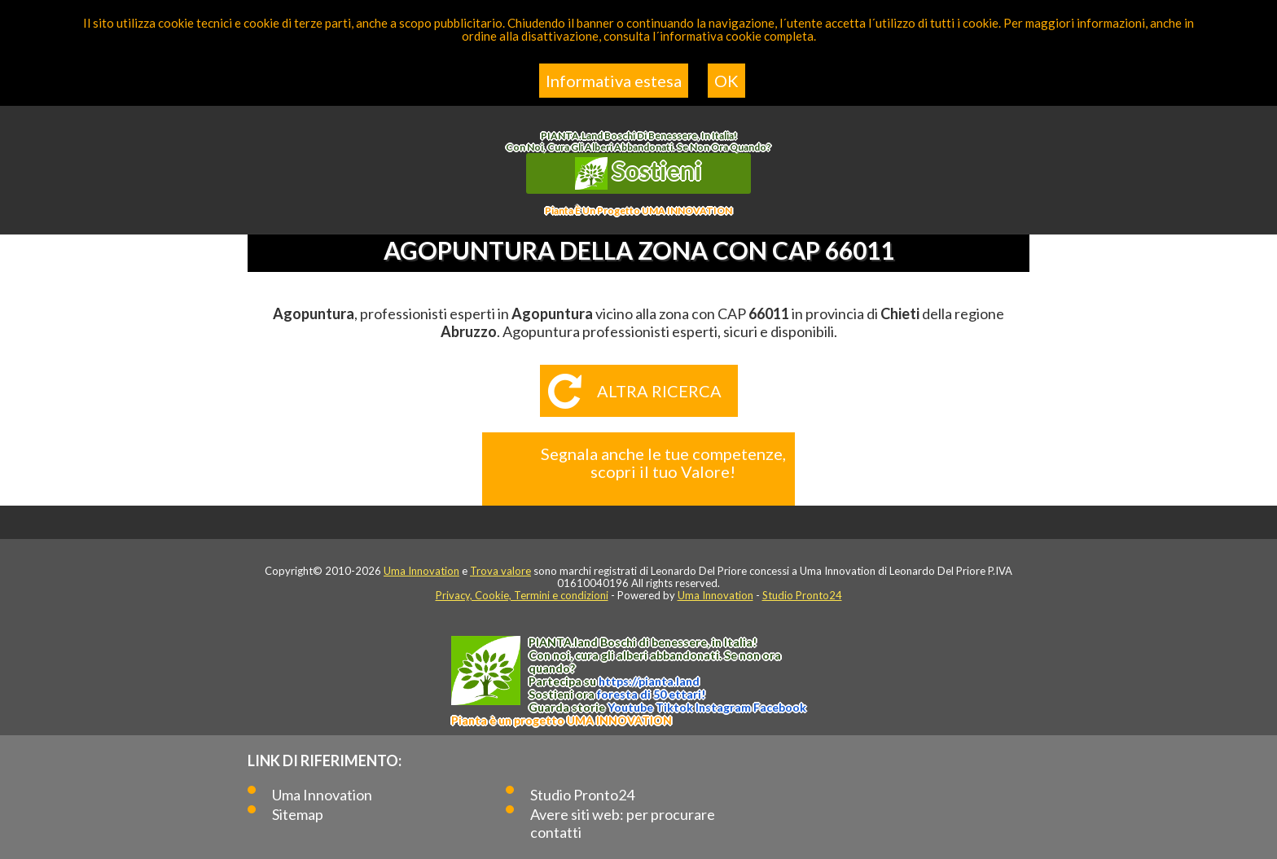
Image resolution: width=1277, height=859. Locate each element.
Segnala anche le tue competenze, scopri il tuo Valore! (663, 462)
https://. (649, 681)
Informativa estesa (614, 80)
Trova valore (500, 570)
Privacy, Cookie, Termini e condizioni (522, 595)
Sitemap (297, 814)
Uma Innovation (421, 570)
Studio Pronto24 (802, 595)
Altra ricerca (659, 391)
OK (726, 80)
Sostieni (638, 173)
